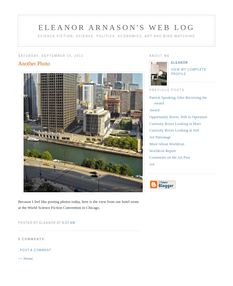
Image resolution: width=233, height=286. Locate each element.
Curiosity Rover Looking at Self (174, 130)
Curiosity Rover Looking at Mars (175, 123)
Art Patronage (160, 137)
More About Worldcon (166, 144)
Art (151, 164)
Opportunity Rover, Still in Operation (178, 117)
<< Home (25, 258)
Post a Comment (35, 250)
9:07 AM (68, 222)
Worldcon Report (162, 151)
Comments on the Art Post (169, 157)
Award (154, 110)
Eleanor (179, 62)
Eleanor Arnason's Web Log (116, 27)
